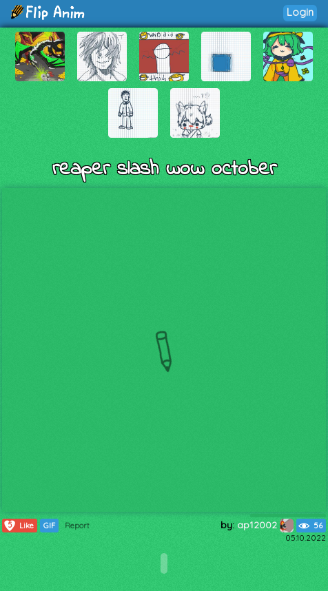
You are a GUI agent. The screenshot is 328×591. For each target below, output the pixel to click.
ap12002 (265, 525)
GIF (49, 525)
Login (300, 12)
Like (18, 525)
